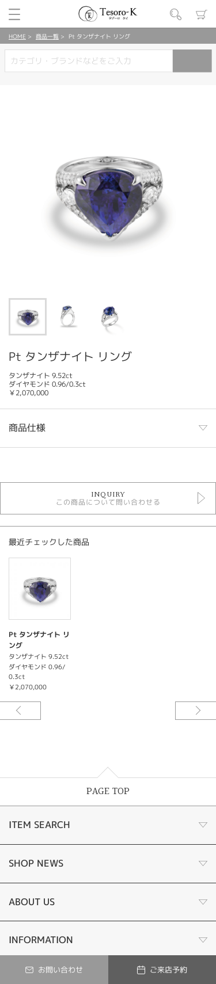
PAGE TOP (108, 791)
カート (201, 14)
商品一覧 (47, 36)
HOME (17, 36)
